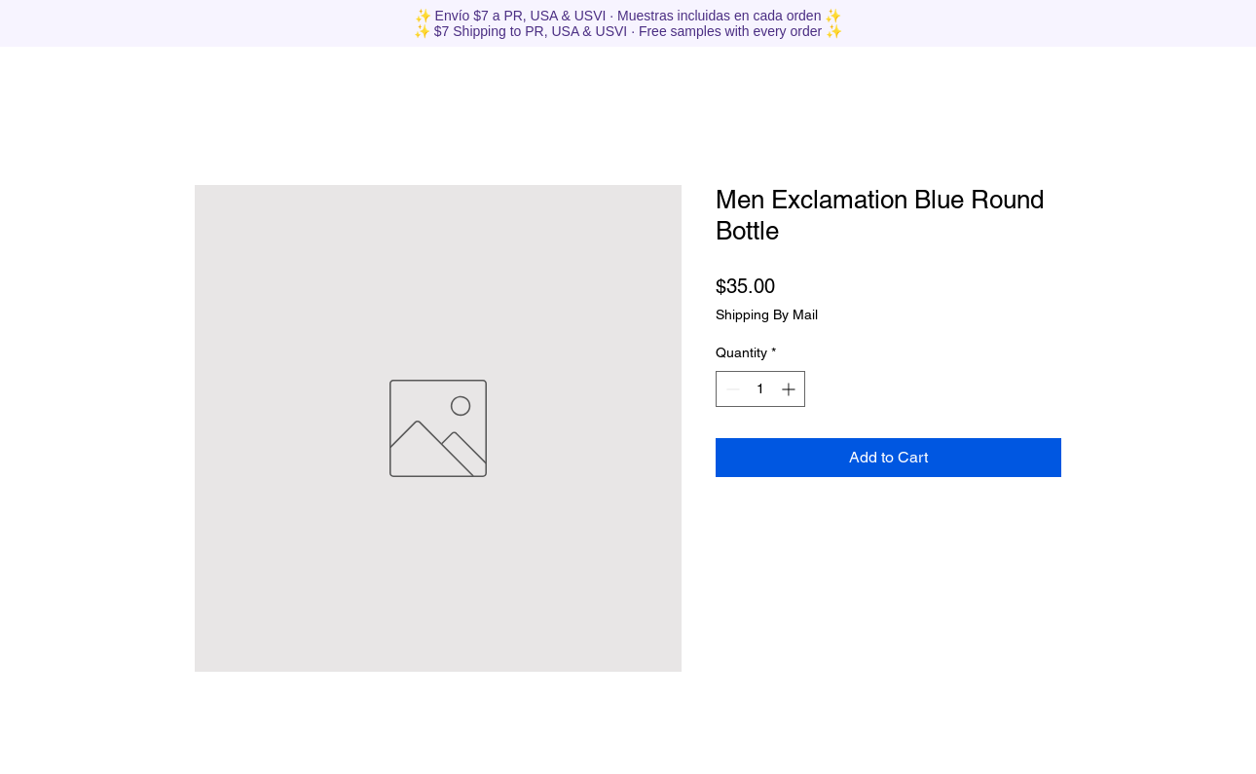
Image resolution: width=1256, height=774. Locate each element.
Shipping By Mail (767, 314)
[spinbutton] (760, 389)
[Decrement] (731, 389)
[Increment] (790, 389)
